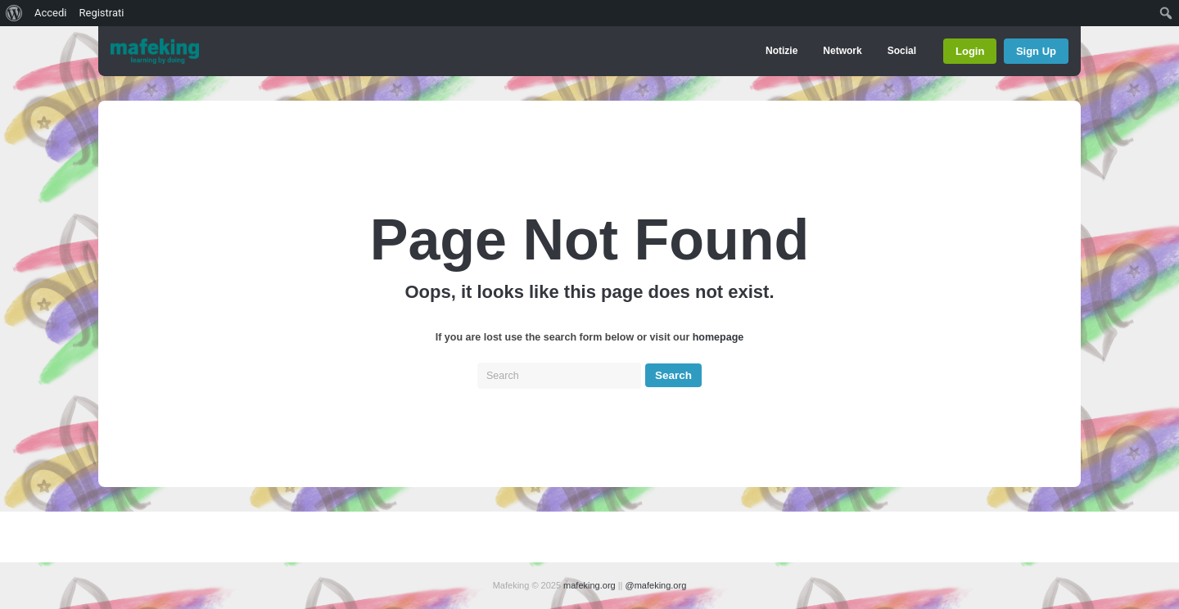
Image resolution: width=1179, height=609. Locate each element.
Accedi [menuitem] (50, 13)
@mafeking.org (656, 585)
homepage (718, 337)
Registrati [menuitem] (101, 13)
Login (969, 51)
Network (842, 50)
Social (902, 50)
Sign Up (1036, 51)
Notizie (781, 50)
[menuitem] (14, 13)
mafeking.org (589, 585)
